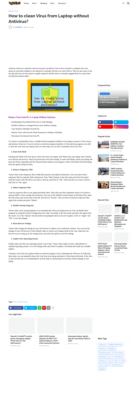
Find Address (118, 357)
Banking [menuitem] (43, 3)
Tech (16, 11)
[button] (123, 3)
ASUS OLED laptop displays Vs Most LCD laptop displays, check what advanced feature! (49, 339)
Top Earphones (116, 365)
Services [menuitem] (61, 3)
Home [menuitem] (26, 3)
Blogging (111, 349)
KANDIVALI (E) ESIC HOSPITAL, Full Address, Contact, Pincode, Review (118, 145)
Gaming (102, 361)
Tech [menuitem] (34, 3)
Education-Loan (104, 357)
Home (11, 11)
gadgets (102, 369)
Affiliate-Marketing (115, 345)
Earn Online (119, 353)
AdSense (102, 345)
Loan (110, 361)
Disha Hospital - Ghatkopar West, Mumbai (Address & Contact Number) (118, 185)
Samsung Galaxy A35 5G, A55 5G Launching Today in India (79, 338)
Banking (102, 349)
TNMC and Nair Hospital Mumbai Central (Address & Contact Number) (118, 172)
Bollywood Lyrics (105, 353)
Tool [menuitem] (52, 3)
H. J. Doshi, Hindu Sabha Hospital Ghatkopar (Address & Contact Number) (119, 158)
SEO (116, 361)
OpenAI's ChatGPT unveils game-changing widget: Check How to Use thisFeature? (21, 339)
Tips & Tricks (22, 302)
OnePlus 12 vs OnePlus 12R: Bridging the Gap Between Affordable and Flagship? (120, 221)
